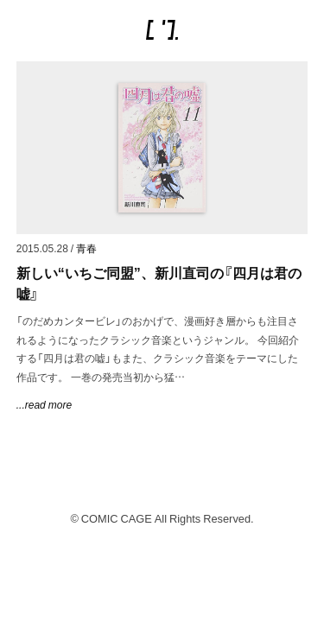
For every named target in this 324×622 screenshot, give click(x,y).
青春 (86, 248)
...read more (44, 404)
